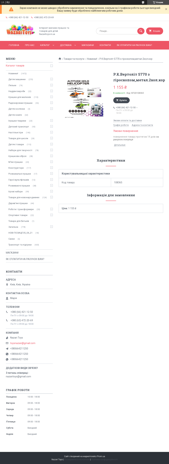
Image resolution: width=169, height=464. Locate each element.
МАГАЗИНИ (88, 45)
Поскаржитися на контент (77, 459)
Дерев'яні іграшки (18, 203)
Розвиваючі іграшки (19, 185)
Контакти (105, 45)
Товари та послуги (73, 58)
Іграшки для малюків (19, 97)
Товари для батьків (18, 221)
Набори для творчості (20, 150)
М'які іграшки (15, 162)
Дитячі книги (15, 115)
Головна (14, 45)
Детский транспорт (18, 126)
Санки (11, 239)
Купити (123, 100)
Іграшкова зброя (17, 156)
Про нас (29, 45)
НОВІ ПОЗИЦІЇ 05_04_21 (20, 232)
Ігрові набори (15, 191)
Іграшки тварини (17, 120)
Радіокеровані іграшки (20, 103)
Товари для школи (18, 138)
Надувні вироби (16, 91)
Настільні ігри (15, 132)
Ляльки (12, 85)
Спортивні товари (17, 215)
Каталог (45, 45)
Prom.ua (101, 456)
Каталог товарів (15, 65)
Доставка (66, 45)
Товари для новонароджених (23, 197)
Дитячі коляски (16, 109)
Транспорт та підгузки (20, 244)
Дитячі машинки (17, 79)
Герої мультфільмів (18, 179)
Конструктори (16, 168)
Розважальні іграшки (19, 173)
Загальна (13, 227)
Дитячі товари (16, 144)
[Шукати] (141, 31)
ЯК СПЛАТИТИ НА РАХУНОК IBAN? (134, 45)
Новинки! (92, 58)
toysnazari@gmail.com (22, 343)
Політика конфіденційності (104, 459)
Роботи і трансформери (21, 209)
